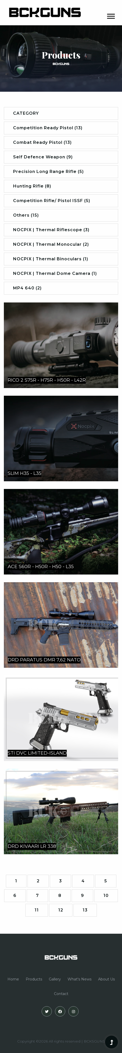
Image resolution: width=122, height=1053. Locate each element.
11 (37, 910)
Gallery (55, 979)
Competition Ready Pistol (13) (47, 127)
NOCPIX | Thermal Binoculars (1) (50, 258)
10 (106, 895)
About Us (106, 979)
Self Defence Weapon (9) (43, 157)
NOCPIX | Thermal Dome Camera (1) (55, 273)
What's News (79, 979)
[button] (110, 15)
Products (34, 979)
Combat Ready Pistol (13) (42, 142)
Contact (61, 993)
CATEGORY (26, 113)
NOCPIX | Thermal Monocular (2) (51, 244)
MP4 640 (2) (27, 288)
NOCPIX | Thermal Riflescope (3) (51, 229)
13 (85, 910)
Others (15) (26, 215)
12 (60, 910)
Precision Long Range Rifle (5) (48, 171)
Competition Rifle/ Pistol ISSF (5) (51, 200)
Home (13, 979)
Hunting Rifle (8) (32, 186)
